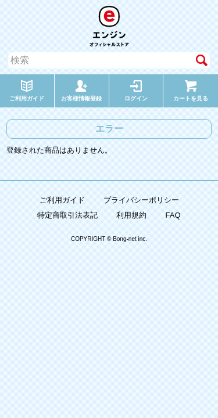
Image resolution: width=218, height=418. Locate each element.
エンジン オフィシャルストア (109, 26)
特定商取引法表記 (67, 215)
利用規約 (131, 215)
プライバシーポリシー (141, 200)
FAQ (172, 215)
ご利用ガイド (62, 200)
